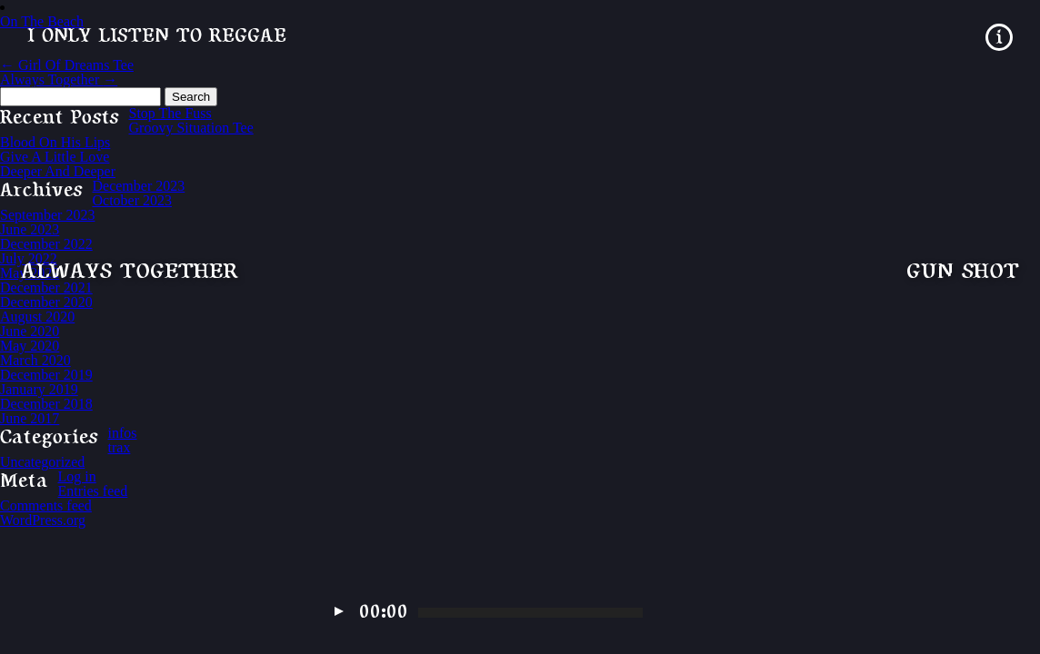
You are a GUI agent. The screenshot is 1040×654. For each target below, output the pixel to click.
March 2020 (35, 360)
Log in (77, 476)
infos (122, 433)
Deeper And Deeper (57, 171)
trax (119, 447)
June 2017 (29, 418)
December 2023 (139, 185)
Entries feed (93, 491)
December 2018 (46, 403)
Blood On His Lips (55, 142)
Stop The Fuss (170, 113)
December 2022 (46, 244)
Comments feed (46, 505)
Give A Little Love (54, 156)
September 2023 (47, 215)
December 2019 (46, 374)
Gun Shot (962, 272)
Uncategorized (42, 462)
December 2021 (46, 287)
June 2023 (29, 229)
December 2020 (46, 302)
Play (339, 611)
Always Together (129, 272)
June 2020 (29, 331)
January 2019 (39, 389)
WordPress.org (42, 520)
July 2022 (28, 258)
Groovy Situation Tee (191, 127)
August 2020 (37, 316)
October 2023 (133, 200)
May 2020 (29, 345)
